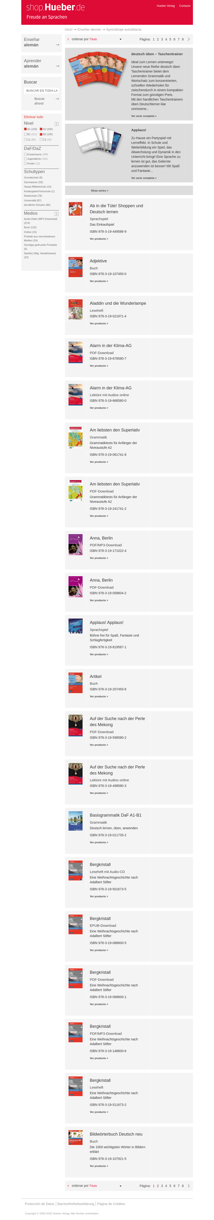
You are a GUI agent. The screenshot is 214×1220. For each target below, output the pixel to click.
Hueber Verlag (166, 5)
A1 (33, 129)
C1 (31, 139)
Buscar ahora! (39, 101)
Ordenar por (80, 39)
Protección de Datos (39, 1204)
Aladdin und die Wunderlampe (118, 303)
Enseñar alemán (89, 29)
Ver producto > (99, 238)
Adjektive (98, 261)
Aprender (32, 63)
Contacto (184, 5)
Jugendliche (37, 158)
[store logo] (55, 11)
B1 (32, 134)
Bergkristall (100, 864)
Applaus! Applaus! (106, 622)
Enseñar (32, 42)
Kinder (33, 163)
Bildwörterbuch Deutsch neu (116, 1134)
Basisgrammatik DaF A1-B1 (115, 815)
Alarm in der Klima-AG (111, 345)
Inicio (69, 29)
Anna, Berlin (101, 538)
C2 (47, 139)
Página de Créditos (111, 1204)
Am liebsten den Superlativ (115, 430)
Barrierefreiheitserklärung (76, 1204)
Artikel (96, 676)
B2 (48, 134)
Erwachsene (37, 154)
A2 (48, 129)
